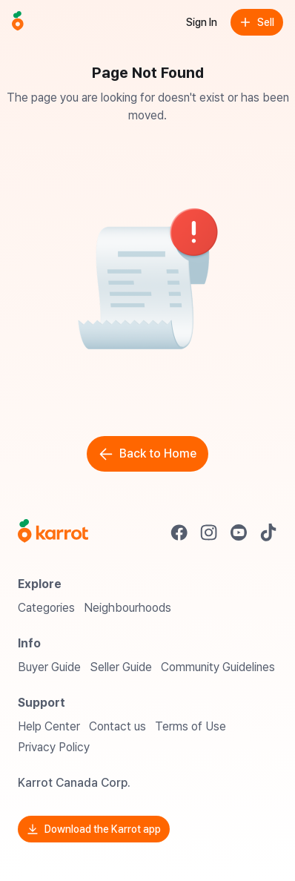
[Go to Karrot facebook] (179, 532)
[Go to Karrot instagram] (209, 532)
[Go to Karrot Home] (53, 532)
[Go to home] (18, 22)
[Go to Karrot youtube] (239, 532)
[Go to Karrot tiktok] (268, 532)
